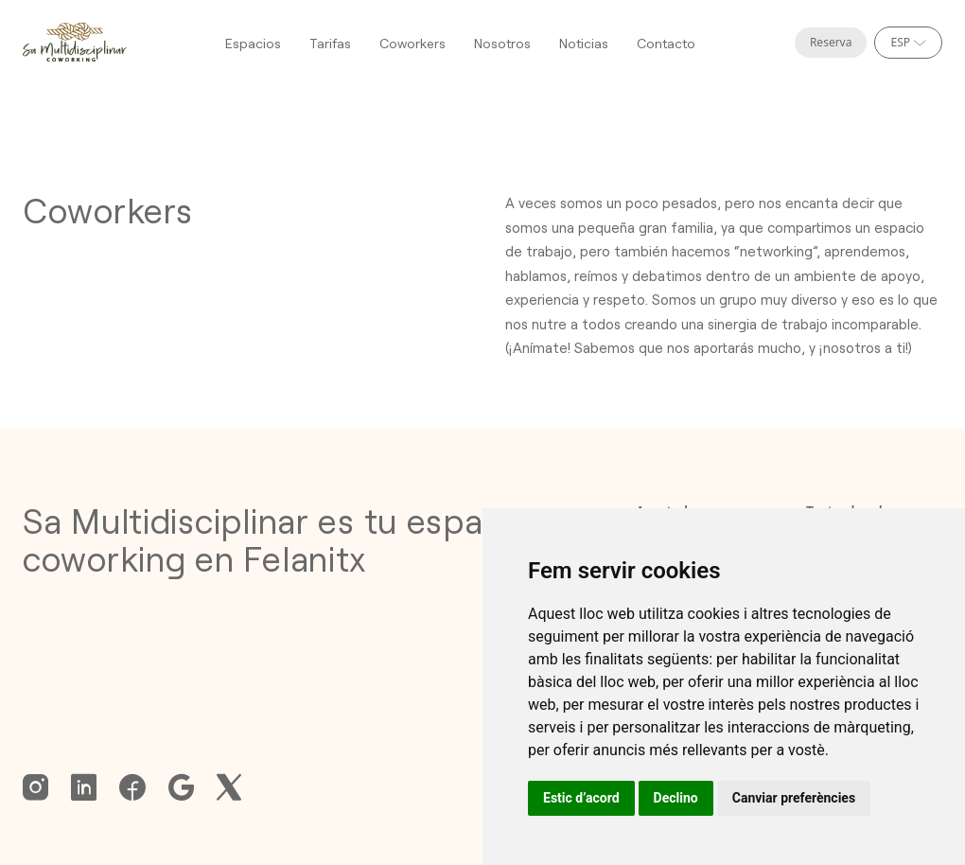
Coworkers (412, 43)
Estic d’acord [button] (581, 797)
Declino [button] (676, 797)
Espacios (253, 43)
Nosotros (502, 43)
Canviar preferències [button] (793, 797)
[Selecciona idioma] (908, 42)
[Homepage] (75, 42)
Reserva (831, 42)
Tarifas (330, 43)
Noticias (583, 43)
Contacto (666, 43)
